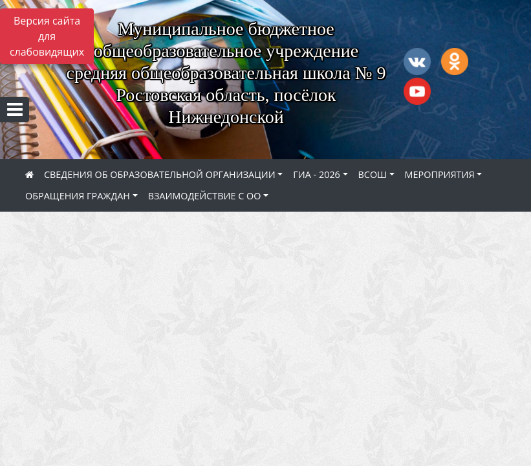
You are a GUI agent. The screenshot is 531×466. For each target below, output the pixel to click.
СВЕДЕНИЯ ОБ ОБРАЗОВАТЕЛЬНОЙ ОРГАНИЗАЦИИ (160, 174)
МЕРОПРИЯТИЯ (440, 174)
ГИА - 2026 (316, 174)
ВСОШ (372, 174)
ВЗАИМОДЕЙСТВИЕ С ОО (204, 196)
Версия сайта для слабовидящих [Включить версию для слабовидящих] (47, 36)
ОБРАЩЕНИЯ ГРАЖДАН (77, 196)
